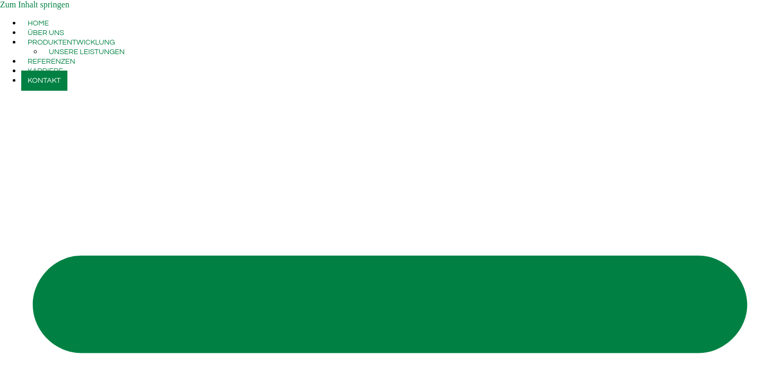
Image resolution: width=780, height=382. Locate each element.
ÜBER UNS (46, 33)
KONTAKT (44, 80)
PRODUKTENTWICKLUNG (71, 42)
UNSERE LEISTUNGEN (87, 52)
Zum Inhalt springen (35, 4)
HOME (38, 23)
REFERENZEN (51, 61)
